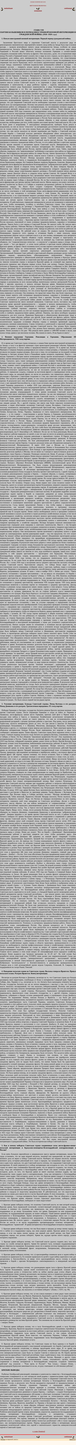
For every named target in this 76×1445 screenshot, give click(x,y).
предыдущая (8, 8)
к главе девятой (39, 1431)
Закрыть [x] (72, 1439)
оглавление (38, 10)
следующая (68, 8)
